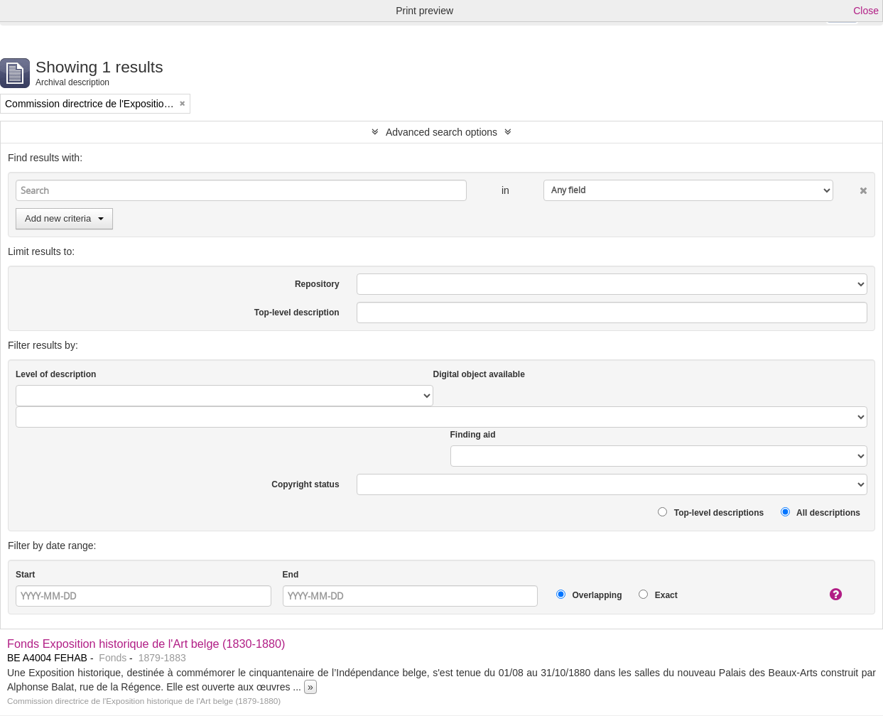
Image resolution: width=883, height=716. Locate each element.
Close (866, 10)
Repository (317, 284)
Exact (658, 595)
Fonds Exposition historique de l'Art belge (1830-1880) (146, 643)
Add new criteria (64, 218)
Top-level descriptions (711, 512)
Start (25, 575)
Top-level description (297, 313)
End (291, 575)
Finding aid (473, 435)
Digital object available (479, 374)
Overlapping (589, 595)
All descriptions (820, 512)
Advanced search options (441, 132)
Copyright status (305, 484)
